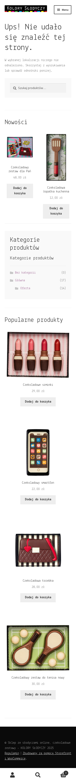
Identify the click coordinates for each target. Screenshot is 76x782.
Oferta (25, 288)
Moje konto (12, 775)
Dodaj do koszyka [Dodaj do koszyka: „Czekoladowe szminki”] (38, 401)
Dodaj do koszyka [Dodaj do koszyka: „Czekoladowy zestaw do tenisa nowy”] (38, 694)
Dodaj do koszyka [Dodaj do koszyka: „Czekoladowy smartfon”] (38, 499)
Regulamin (12, 753)
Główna (20, 280)
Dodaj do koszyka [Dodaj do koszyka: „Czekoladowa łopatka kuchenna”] (56, 211)
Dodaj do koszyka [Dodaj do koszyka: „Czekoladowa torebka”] (38, 597)
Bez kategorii (25, 272)
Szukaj (38, 775)
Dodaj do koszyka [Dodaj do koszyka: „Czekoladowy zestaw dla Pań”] (20, 191)
